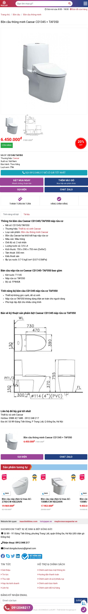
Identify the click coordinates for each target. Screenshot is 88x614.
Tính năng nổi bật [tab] (11, 214)
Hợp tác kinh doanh (10, 583)
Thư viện (5, 579)
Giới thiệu (5, 570)
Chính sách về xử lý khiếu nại (50, 579)
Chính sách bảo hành (47, 583)
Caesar (16, 158)
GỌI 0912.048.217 (44, 172)
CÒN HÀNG (7, 145)
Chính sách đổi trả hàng (48, 588)
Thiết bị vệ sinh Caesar (29, 228)
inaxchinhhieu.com (28, 521)
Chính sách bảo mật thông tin (51, 570)
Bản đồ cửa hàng (78, 9)
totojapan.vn (46, 521)
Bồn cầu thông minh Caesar (34, 232)
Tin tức (4, 574)
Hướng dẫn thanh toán (48, 574)
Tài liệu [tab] (27, 214)
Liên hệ (4, 588)
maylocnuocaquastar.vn (65, 521)
